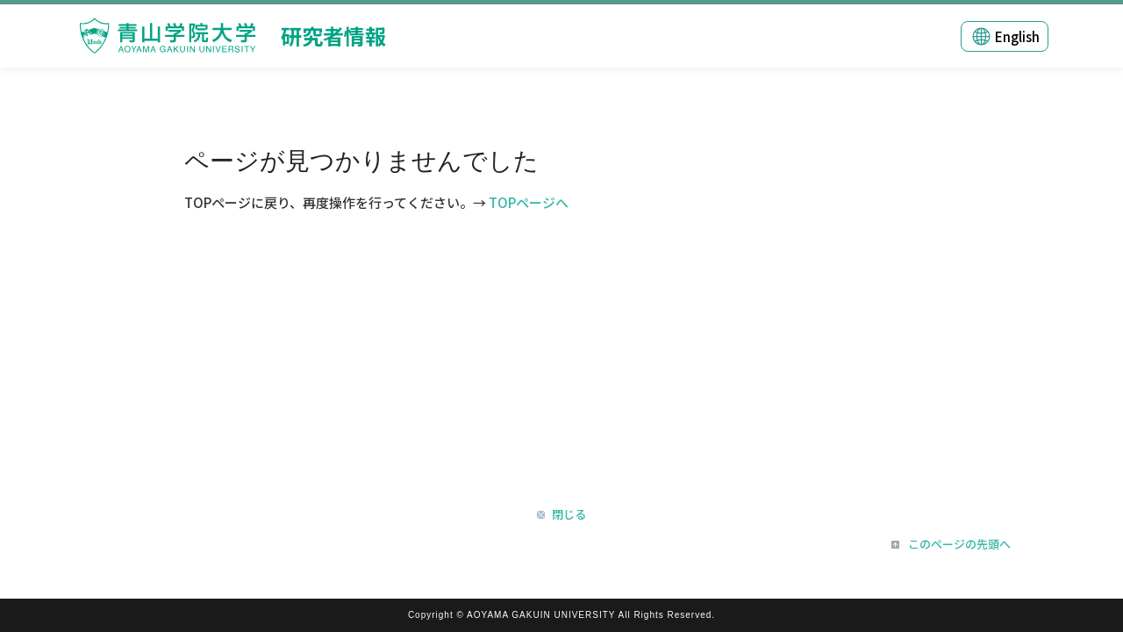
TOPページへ (529, 202)
